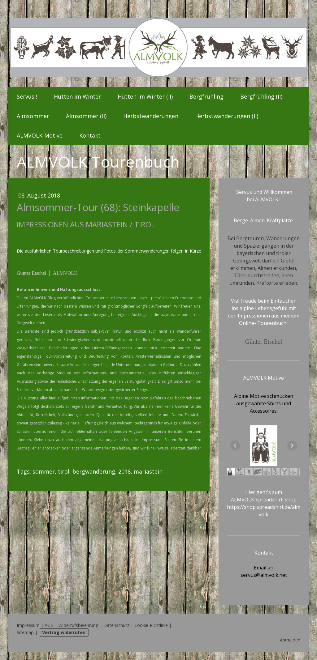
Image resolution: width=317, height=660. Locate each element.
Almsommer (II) (86, 116)
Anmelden (290, 640)
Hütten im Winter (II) (145, 96)
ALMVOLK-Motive (40, 135)
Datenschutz (116, 625)
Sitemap (25, 632)
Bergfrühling (206, 96)
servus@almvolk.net (264, 575)
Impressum (28, 625)
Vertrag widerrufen (63, 632)
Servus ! (27, 96)
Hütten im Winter (77, 96)
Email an (263, 567)
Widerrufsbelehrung (78, 625)
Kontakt (90, 135)
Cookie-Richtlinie (151, 625)
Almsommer (33, 116)
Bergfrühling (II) (261, 96)
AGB (49, 625)
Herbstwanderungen (150, 116)
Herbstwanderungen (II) (226, 116)
